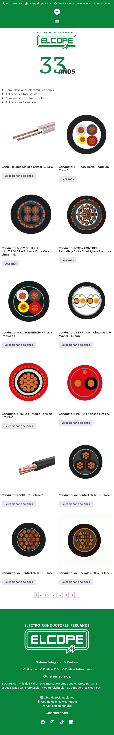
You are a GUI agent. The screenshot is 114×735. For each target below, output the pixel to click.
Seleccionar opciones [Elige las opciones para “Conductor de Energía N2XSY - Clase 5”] (75, 582)
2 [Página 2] (40, 594)
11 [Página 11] (65, 594)
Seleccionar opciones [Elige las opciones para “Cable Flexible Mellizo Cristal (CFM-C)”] (18, 175)
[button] (57, 21)
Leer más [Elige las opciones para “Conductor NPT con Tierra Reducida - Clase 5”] (67, 179)
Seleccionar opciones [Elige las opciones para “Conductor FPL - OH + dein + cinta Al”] (75, 422)
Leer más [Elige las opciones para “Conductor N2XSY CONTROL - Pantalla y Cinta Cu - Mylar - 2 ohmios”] (67, 260)
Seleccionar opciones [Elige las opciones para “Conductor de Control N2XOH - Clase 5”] (75, 504)
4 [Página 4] (49, 594)
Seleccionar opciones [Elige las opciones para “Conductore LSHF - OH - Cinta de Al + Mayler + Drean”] (75, 344)
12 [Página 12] (71, 594)
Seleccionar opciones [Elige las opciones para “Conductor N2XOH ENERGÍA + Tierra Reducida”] (18, 344)
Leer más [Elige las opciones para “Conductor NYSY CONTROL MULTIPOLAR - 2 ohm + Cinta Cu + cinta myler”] (10, 263)
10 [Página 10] (59, 594)
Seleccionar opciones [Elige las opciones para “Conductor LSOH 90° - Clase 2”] (18, 504)
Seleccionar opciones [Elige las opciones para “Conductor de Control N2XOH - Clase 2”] (18, 582)
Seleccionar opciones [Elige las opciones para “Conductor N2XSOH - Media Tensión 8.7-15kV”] (18, 426)
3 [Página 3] (45, 594)
